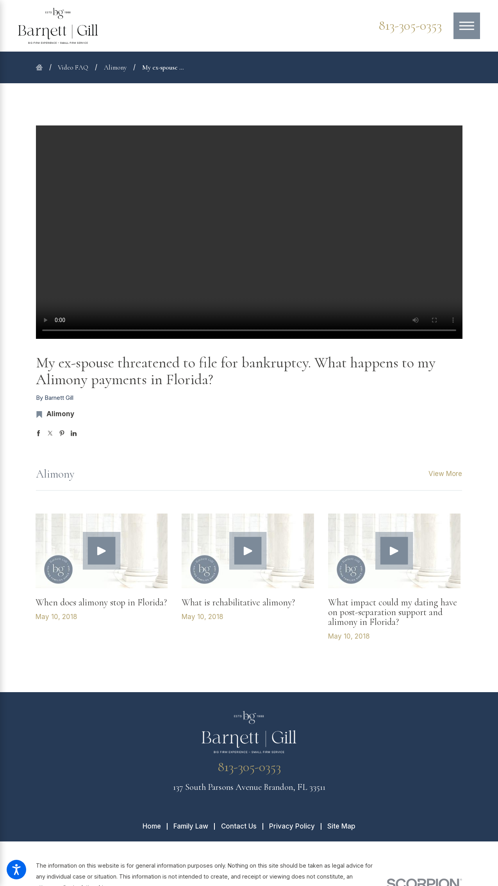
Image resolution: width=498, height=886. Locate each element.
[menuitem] (155, 826)
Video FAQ (73, 67)
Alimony (115, 67)
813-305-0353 (410, 26)
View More (445, 474)
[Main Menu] (466, 26)
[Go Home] (42, 67)
